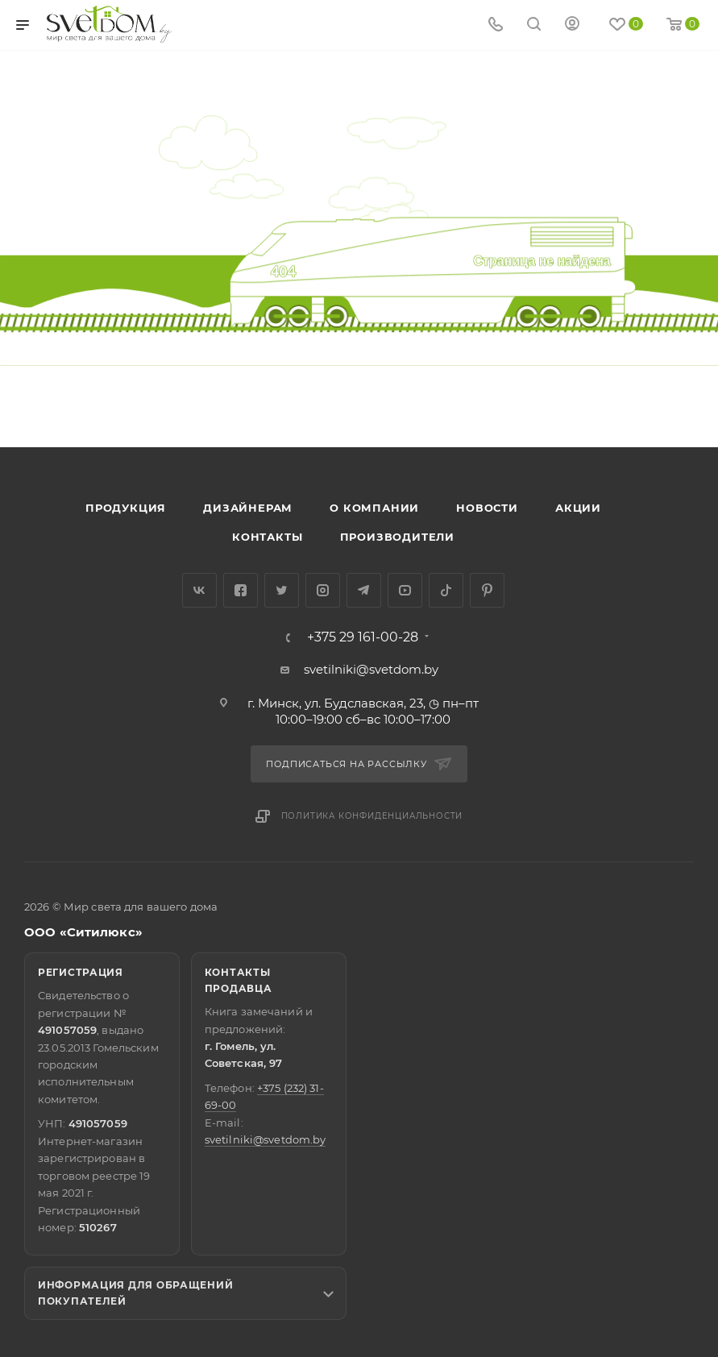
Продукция (125, 507)
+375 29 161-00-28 (362, 637)
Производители (397, 536)
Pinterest (487, 590)
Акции (578, 507)
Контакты (267, 536)
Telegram (364, 590)
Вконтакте (199, 590)
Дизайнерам (248, 507)
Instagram (322, 590)
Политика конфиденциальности (372, 816)
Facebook (240, 590)
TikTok (446, 590)
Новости (487, 507)
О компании (374, 507)
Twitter (281, 590)
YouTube (405, 590)
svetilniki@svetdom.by (371, 669)
